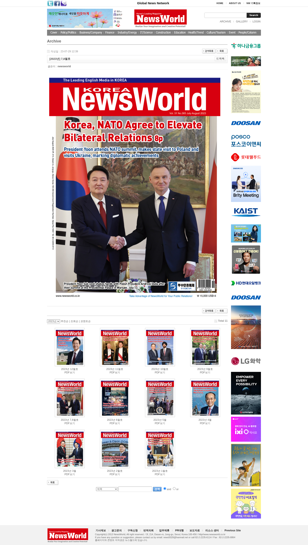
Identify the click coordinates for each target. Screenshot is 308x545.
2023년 (65, 369)
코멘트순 (85, 321)
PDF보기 (70, 372)
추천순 (64, 321)
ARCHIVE (225, 21)
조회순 (74, 321)
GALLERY (242, 21)
